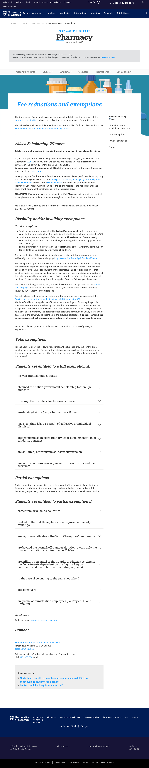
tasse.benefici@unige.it (26, 649)
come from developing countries (39, 511)
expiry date (35, 171)
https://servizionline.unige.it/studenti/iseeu (75, 258)
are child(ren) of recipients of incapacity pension (50, 452)
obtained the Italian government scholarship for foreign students (54, 388)
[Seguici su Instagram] (120, 2)
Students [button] (47, 72)
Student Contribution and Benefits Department (38, 642)
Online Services (54, 182)
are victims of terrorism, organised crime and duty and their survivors (57, 464)
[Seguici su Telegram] (129, 2)
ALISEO (30, 161)
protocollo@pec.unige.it (99, 746)
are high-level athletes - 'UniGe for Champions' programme (56, 536)
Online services (8, 2)
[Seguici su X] (113, 2)
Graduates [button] (83, 72)
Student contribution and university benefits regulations (42, 128)
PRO (126, 717)
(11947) (109, 57)
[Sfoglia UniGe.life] (95, 4)
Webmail (37, 2)
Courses (25, 23)
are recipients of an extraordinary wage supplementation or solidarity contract (57, 439)
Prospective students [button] (25, 72)
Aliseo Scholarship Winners (118, 118)
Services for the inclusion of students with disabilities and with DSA (47, 299)
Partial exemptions (118, 141)
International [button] (102, 72)
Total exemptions (117, 134)
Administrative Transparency (38, 718)
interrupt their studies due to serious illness (46, 401)
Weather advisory (9, 7)
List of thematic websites (112, 717)
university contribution (26, 120)
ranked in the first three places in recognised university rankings (54, 523)
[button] (33, 13)
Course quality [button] (124, 72)
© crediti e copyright (43, 762)
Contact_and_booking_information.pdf (41, 685)
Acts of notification (92, 717)
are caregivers (27, 590)
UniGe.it (14, 23)
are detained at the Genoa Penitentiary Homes (48, 412)
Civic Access (51, 717)
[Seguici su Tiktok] (126, 2)
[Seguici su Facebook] (123, 2)
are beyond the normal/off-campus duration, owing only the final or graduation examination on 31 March (57, 549)
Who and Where (56, 2)
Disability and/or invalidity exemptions (119, 127)
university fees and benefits (43, 620)
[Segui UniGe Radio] (133, 2)
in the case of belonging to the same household (48, 578)
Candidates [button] (64, 72)
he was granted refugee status (37, 376)
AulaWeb (19, 2)
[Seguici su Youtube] (116, 2)
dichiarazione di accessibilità (103, 762)
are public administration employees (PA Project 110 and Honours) (54, 602)
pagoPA (135, 717)
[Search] (146, 13)
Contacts (67, 2)
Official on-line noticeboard (70, 717)
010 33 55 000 (26, 657)
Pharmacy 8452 (38, 23)
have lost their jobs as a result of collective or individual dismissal (54, 425)
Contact (112, 147)
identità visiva (59, 762)
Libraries (28, 2)
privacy (85, 762)
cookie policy (74, 762)
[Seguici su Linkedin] (110, 2)
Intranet (45, 2)
